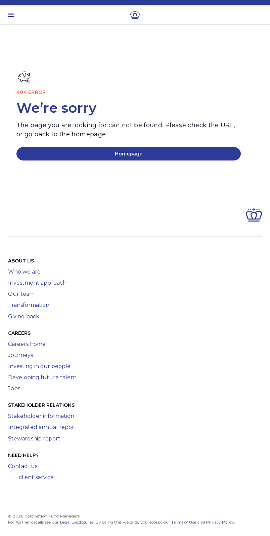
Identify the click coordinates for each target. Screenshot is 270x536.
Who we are (24, 272)
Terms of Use (183, 522)
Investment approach (37, 283)
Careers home (27, 344)
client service (31, 477)
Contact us (22, 466)
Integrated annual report (42, 427)
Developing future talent (42, 377)
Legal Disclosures (76, 522)
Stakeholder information (41, 416)
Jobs (14, 388)
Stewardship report (34, 438)
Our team (21, 294)
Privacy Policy (220, 522)
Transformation (28, 305)
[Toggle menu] (11, 15)
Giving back (23, 316)
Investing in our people (39, 366)
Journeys (20, 355)
